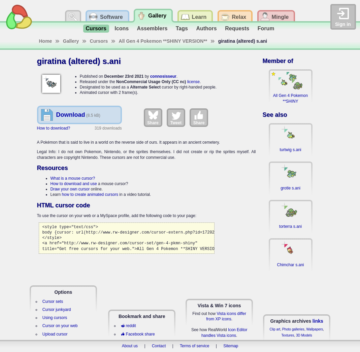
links (318, 321)
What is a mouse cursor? (73, 178)
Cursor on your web (60, 325)
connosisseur (163, 76)
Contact (159, 346)
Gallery (71, 41)
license (193, 81)
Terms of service (194, 346)
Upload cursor (55, 334)
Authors (206, 28)
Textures (288, 335)
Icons (121, 28)
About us (130, 346)
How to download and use (74, 183)
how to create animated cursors (90, 194)
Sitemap (230, 346)
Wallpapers (314, 329)
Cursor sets (52, 301)
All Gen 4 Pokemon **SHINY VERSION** (163, 41)
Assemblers (152, 28)
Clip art (274, 329)
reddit (128, 325)
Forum (266, 28)
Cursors (96, 28)
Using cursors (54, 317)
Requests (237, 28)
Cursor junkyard (56, 309)
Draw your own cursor (70, 189)
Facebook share (138, 334)
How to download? (53, 128)
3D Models (304, 335)
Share (152, 117)
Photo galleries (293, 329)
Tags (182, 28)
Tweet (176, 117)
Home (45, 41)
